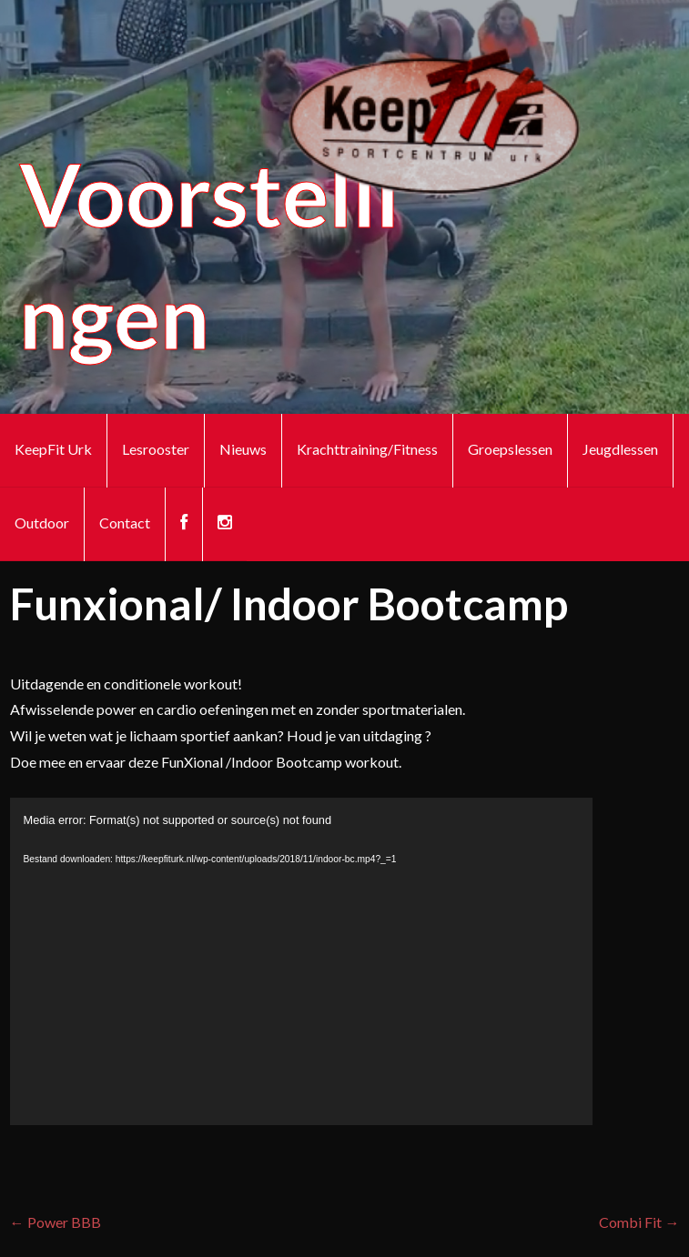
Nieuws (243, 449)
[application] (301, 961)
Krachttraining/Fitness (367, 449)
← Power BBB (55, 1222)
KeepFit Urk (53, 449)
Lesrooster (155, 449)
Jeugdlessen (620, 449)
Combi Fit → (639, 1222)
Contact (124, 522)
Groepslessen (510, 449)
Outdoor (42, 522)
